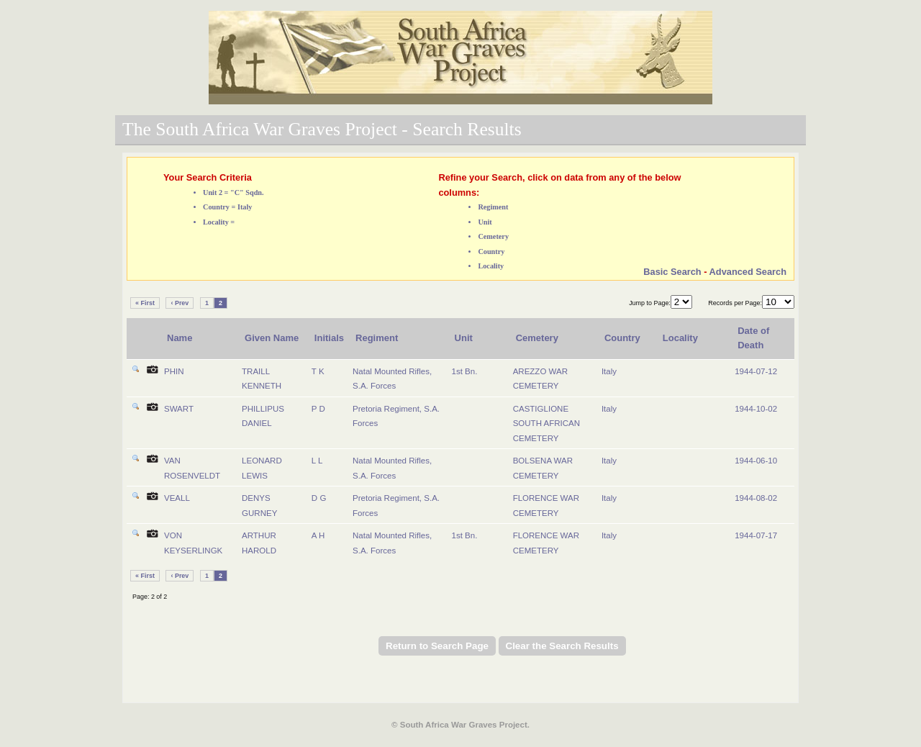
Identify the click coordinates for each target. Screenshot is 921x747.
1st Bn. (465, 371)
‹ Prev (180, 303)
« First (145, 303)
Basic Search (672, 271)
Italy (609, 371)
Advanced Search (747, 271)
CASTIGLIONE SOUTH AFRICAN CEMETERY (546, 423)
